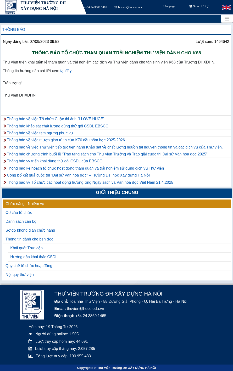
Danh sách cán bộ (21, 221)
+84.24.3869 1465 (95, 7)
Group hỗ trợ (198, 7)
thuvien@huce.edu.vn (129, 7)
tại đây (65, 71)
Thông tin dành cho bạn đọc (29, 239)
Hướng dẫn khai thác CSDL (33, 257)
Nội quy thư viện (20, 275)
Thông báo (13, 30)
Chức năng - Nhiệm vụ (25, 204)
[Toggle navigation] (227, 19)
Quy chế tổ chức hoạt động (29, 266)
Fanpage (168, 7)
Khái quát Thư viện (26, 248)
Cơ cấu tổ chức (19, 213)
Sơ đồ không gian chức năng (30, 230)
